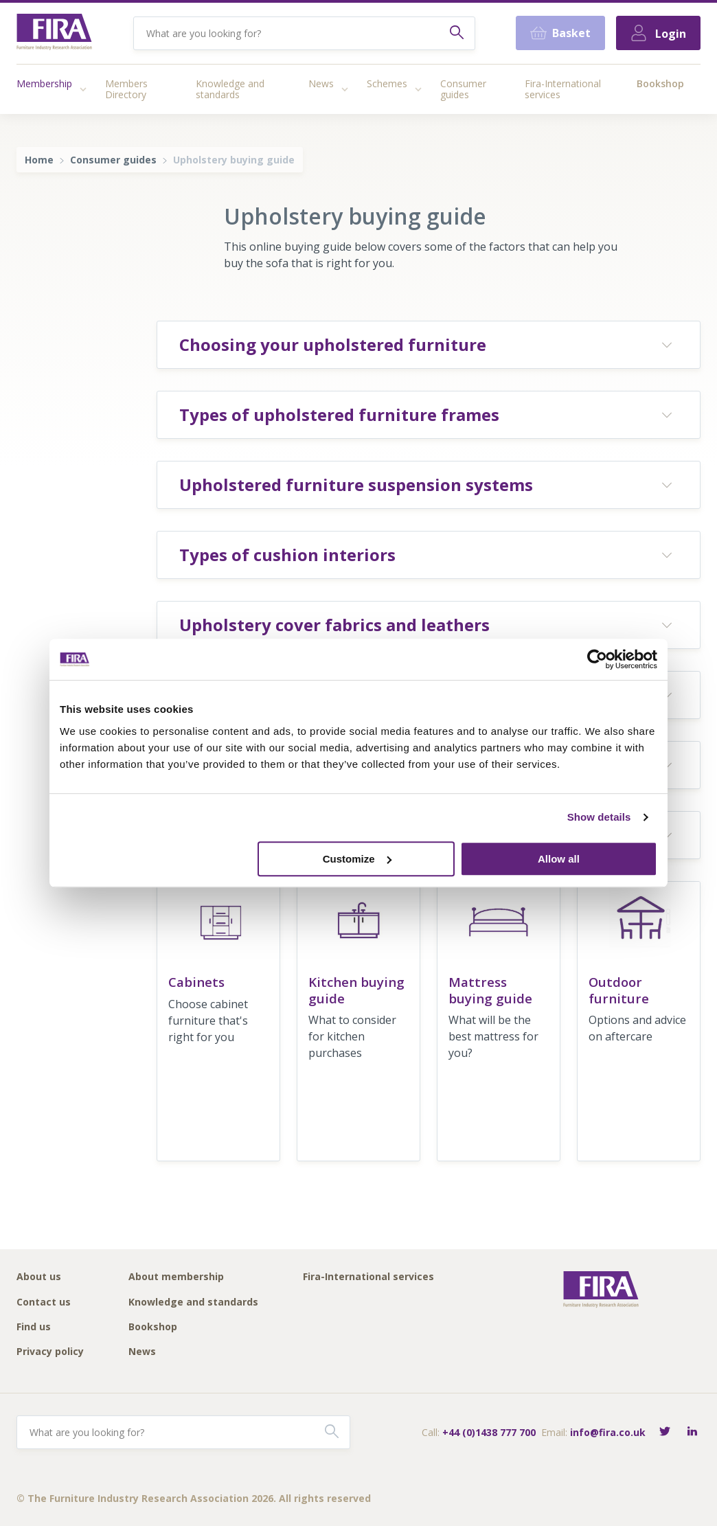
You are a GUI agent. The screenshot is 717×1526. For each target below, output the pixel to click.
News (321, 83)
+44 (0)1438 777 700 (489, 1432)
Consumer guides (463, 89)
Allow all (559, 859)
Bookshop (660, 83)
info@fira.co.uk (608, 1432)
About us (38, 1277)
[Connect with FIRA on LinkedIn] (692, 1432)
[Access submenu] (83, 89)
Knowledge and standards (230, 89)
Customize (357, 859)
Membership (44, 83)
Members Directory (126, 89)
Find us (33, 1327)
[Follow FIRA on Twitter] (665, 1432)
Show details (599, 817)
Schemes (387, 83)
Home (39, 159)
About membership (176, 1277)
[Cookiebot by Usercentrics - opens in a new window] (597, 659)
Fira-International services (563, 89)
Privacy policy (50, 1352)
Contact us (43, 1302)
